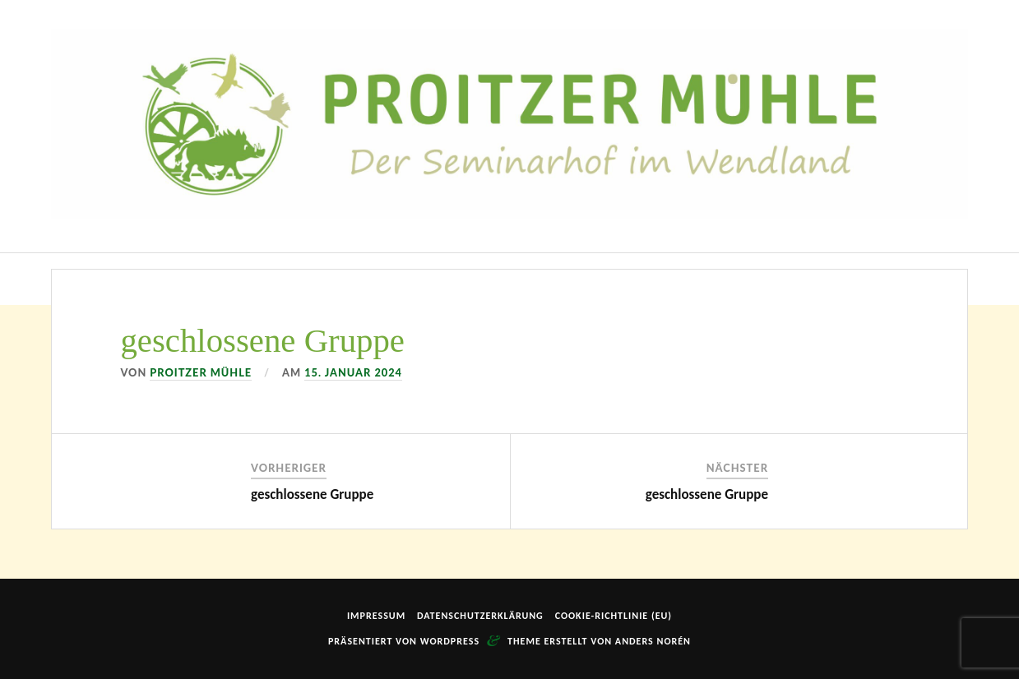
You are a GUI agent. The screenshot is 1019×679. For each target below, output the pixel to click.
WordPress (449, 641)
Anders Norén (653, 641)
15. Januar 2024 (353, 372)
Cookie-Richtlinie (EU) (613, 615)
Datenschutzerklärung (480, 615)
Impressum (376, 615)
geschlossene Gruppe (312, 494)
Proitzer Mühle (201, 372)
